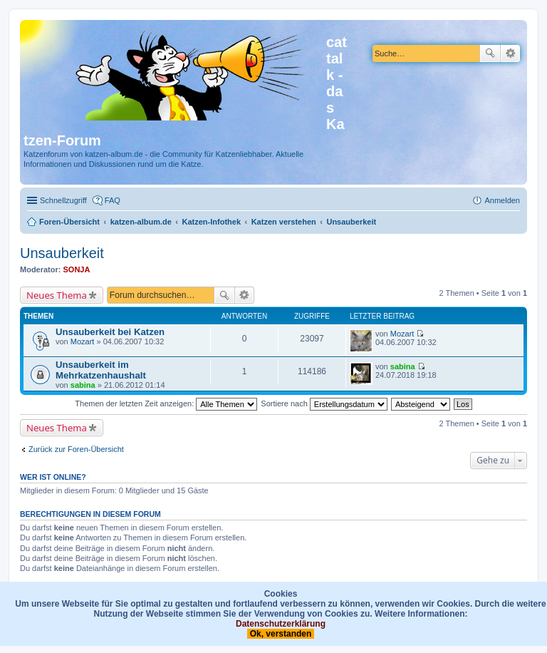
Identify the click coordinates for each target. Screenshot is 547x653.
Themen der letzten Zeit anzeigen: (166, 403)
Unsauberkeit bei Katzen (110, 331)
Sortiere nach (324, 403)
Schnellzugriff (63, 200)
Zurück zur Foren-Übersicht (76, 449)
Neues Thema (56, 295)
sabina (83, 385)
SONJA (76, 269)
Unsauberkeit (62, 253)
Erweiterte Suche (510, 53)
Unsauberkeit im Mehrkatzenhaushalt (101, 370)
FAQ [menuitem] (112, 200)
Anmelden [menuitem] (502, 200)
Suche (490, 53)
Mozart (83, 341)
